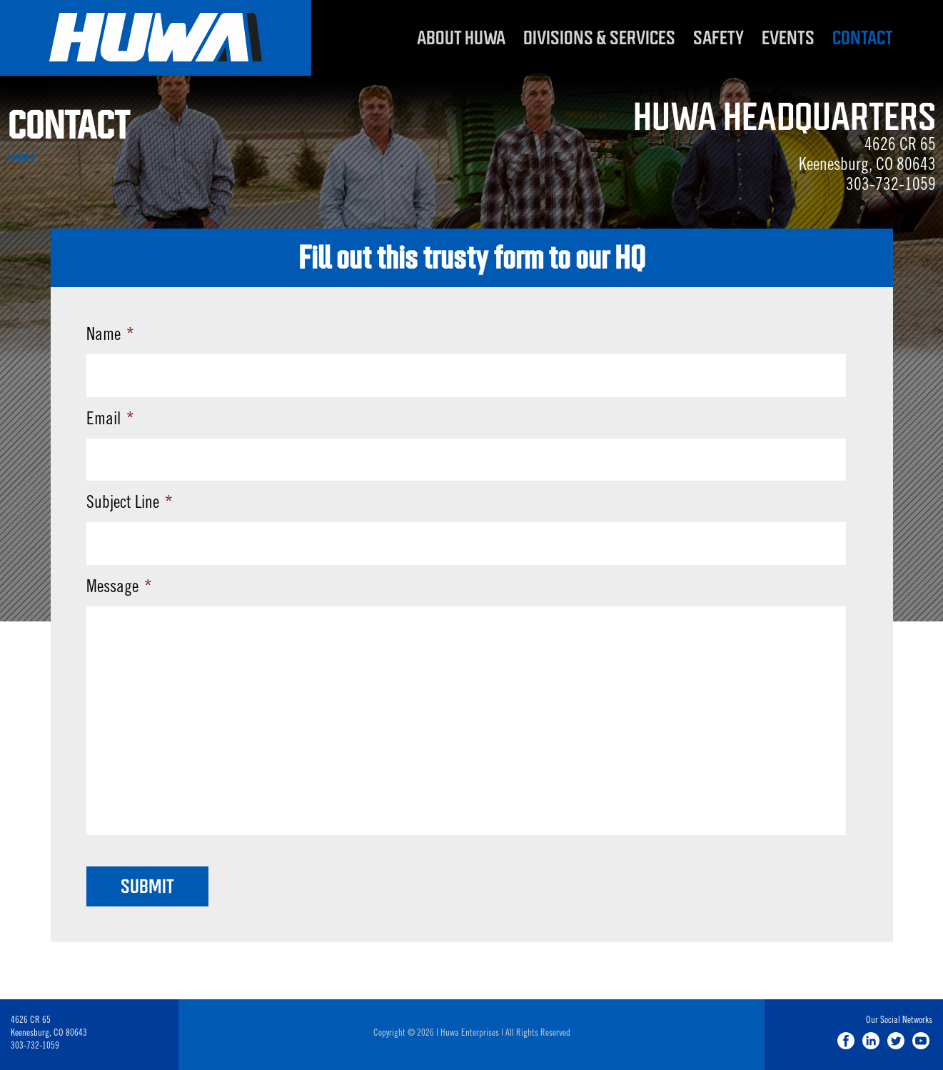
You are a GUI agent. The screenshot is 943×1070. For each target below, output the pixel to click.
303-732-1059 (891, 186)
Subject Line (129, 504)
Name (110, 336)
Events (788, 38)
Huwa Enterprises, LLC (156, 38)
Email (110, 420)
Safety (718, 38)
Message (119, 588)
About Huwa (461, 38)
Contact (862, 38)
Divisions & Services (599, 38)
